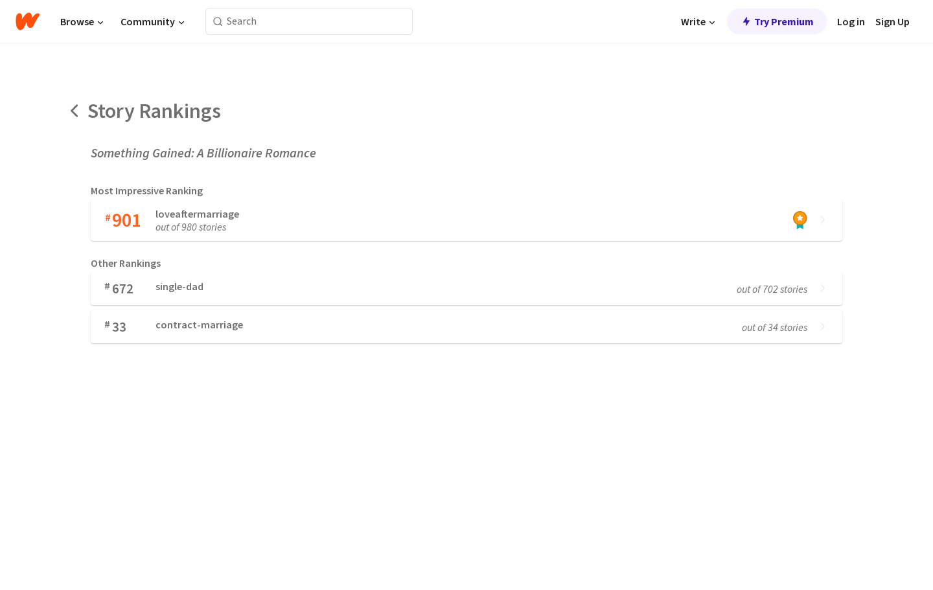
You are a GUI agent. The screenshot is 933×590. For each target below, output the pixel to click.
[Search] (218, 22)
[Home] (28, 21)
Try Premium (777, 21)
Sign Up (892, 21)
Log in (851, 21)
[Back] (75, 111)
